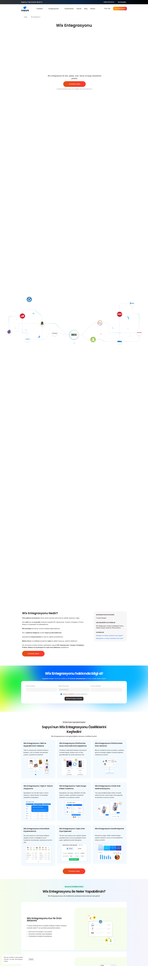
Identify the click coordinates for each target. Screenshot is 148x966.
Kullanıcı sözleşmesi (68, 694)
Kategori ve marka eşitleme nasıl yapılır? (109, 635)
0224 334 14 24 (109, 2)
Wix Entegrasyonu (35, 17)
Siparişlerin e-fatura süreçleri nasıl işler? (109, 638)
